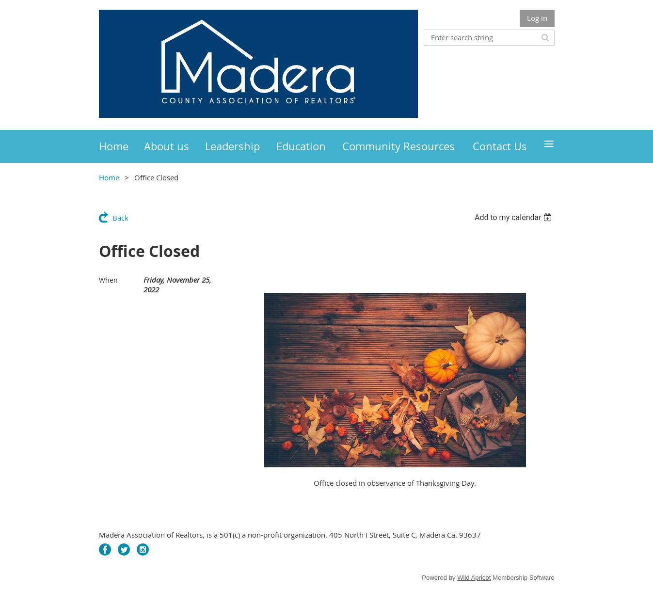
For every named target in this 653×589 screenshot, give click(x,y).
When (108, 280)
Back (120, 218)
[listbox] (515, 217)
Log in (537, 18)
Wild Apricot (474, 577)
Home (109, 177)
